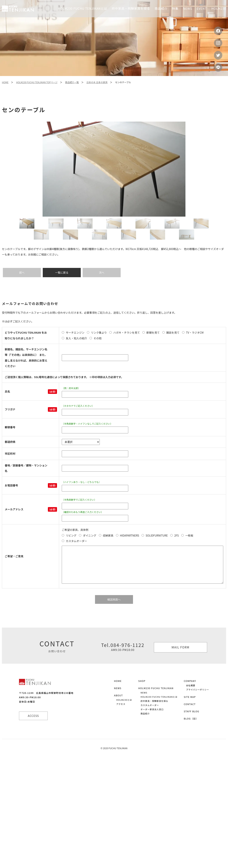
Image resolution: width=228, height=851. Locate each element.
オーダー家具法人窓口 (152, 717)
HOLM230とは (124, 708)
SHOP (142, 689)
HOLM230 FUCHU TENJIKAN (156, 696)
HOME (5, 82)
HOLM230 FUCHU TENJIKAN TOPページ (37, 82)
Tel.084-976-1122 (122, 655)
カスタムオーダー (150, 713)
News (187, 8)
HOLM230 (218, 8)
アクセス (120, 712)
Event (202, 8)
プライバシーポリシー (197, 698)
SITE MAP (190, 705)
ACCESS (34, 724)
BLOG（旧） (191, 727)
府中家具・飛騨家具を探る (131, 8)
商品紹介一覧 (72, 82)
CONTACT (190, 712)
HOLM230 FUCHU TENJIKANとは (82, 8)
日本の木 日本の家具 (97, 82)
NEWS (117, 696)
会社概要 (190, 693)
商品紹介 (145, 722)
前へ (22, 281)
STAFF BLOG (191, 719)
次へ (101, 281)
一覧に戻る (61, 281)
